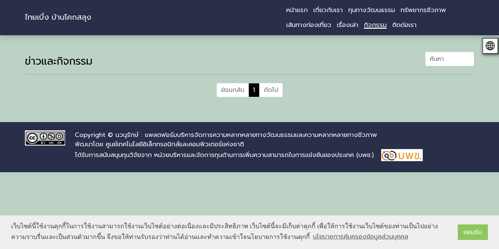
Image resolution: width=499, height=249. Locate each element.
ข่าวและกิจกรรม (59, 61)
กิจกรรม (375, 25)
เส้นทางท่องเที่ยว (308, 25)
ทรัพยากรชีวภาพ (423, 10)
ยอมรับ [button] (472, 232)
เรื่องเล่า (347, 25)
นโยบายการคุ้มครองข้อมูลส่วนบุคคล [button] (360, 236)
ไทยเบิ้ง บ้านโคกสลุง (58, 17)
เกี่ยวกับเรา (328, 10)
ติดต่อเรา (404, 25)
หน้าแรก (297, 10)
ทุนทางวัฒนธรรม (371, 10)
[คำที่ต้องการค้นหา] (449, 59)
